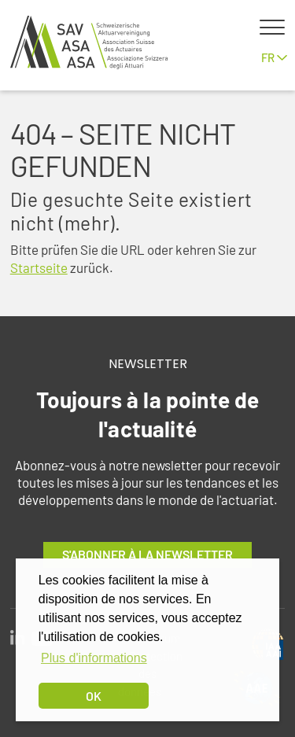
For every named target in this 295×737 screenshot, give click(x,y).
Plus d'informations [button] (94, 658)
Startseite (39, 267)
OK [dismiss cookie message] (93, 695)
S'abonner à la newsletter (147, 554)
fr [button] (274, 57)
